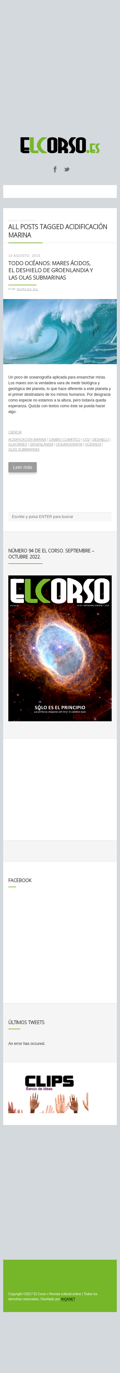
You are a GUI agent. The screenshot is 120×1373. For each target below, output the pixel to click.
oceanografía (69, 444)
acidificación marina (27, 439)
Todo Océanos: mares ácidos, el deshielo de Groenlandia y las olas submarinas (50, 270)
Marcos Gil (28, 289)
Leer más (22, 467)
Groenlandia (41, 444)
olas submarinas (23, 449)
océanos (93, 444)
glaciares (17, 444)
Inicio (13, 220)
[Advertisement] (60, 65)
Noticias (27, 220)
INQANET (68, 1299)
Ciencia (14, 432)
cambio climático (65, 439)
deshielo (100, 439)
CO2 (86, 439)
